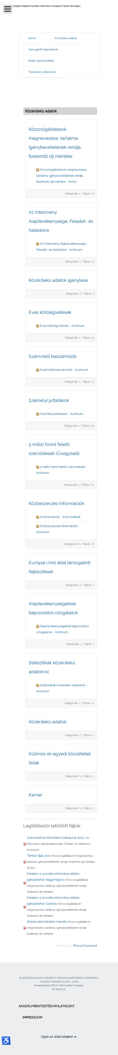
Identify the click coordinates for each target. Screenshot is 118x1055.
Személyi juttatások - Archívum (61, 414)
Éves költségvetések (50, 312)
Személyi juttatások (49, 400)
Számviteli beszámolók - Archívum (64, 370)
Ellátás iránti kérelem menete (47, 921)
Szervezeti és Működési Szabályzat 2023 (55, 838)
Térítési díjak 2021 (39, 855)
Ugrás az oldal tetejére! (59, 1037)
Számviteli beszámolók (53, 356)
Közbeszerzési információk (56, 503)
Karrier (36, 795)
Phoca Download (85, 945)
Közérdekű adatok (48, 721)
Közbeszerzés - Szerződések (60, 517)
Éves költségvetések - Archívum (62, 326)
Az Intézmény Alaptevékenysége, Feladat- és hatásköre (61, 221)
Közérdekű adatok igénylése (58, 280)
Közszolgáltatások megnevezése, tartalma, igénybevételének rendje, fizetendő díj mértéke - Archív (61, 175)
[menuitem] (32, 38)
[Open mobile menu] (8, 9)
